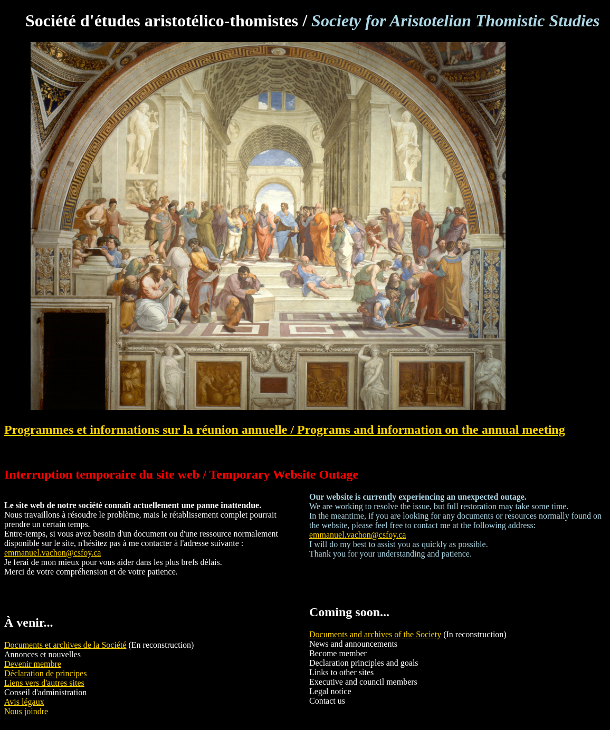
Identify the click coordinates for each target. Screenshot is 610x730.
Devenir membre (32, 663)
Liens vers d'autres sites (44, 682)
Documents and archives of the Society (375, 634)
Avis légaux (24, 701)
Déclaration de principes (45, 673)
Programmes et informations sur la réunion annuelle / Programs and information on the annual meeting (284, 429)
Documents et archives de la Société (65, 644)
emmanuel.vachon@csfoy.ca (52, 552)
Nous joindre (26, 711)
